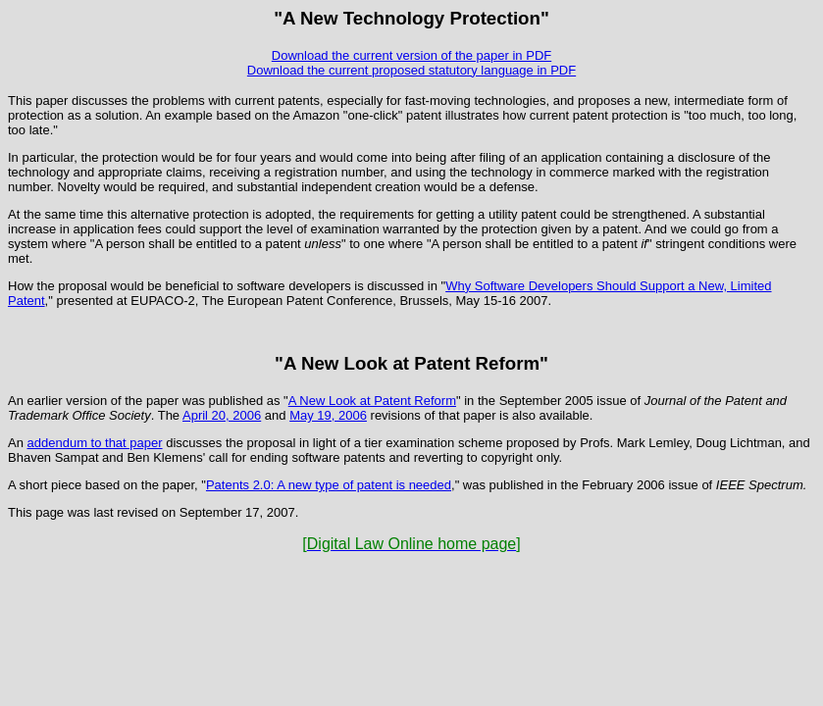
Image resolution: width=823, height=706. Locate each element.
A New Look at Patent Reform (372, 400)
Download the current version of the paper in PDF (411, 55)
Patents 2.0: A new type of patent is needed (328, 485)
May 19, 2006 (328, 415)
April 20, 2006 (221, 415)
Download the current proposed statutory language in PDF (411, 70)
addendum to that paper (95, 442)
